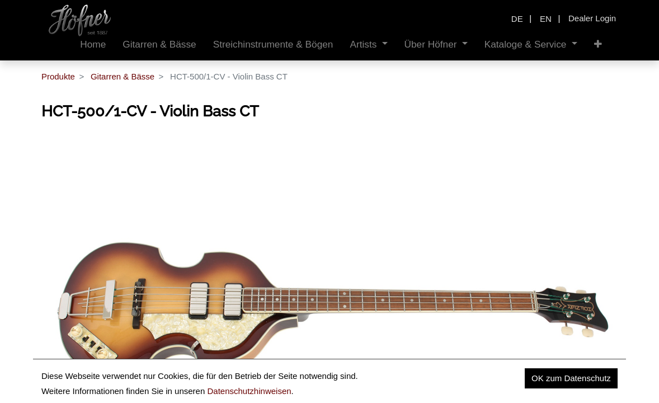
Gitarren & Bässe (122, 76)
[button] (598, 44)
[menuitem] (93, 44)
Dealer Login (592, 18)
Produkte (58, 76)
